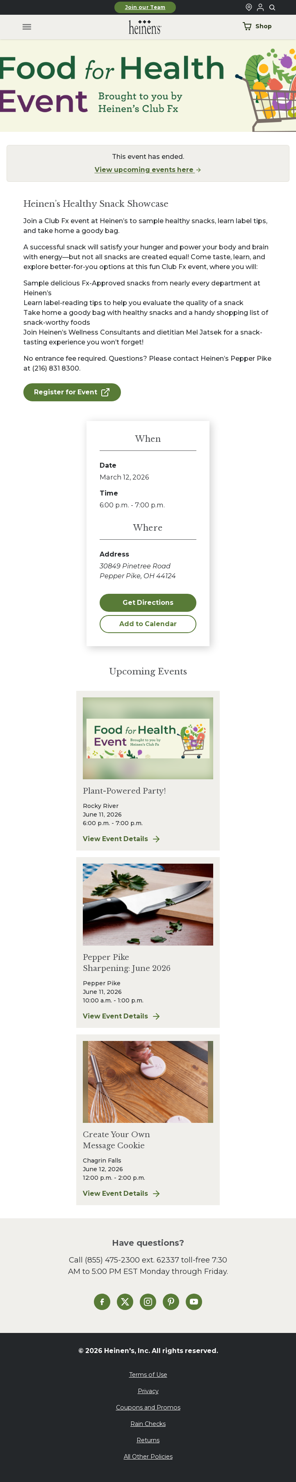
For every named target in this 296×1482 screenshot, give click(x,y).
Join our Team (145, 7)
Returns (148, 1440)
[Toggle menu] (27, 27)
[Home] (139, 27)
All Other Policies (148, 1456)
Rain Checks (148, 1424)
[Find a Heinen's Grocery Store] (249, 7)
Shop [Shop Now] (257, 26)
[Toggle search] (272, 8)
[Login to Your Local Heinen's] (260, 7)
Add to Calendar (148, 624)
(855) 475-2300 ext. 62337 (132, 1260)
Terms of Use (148, 1374)
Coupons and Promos (148, 1407)
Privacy (148, 1391)
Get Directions (148, 602)
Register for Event (72, 392)
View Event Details (125, 839)
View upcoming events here (148, 170)
